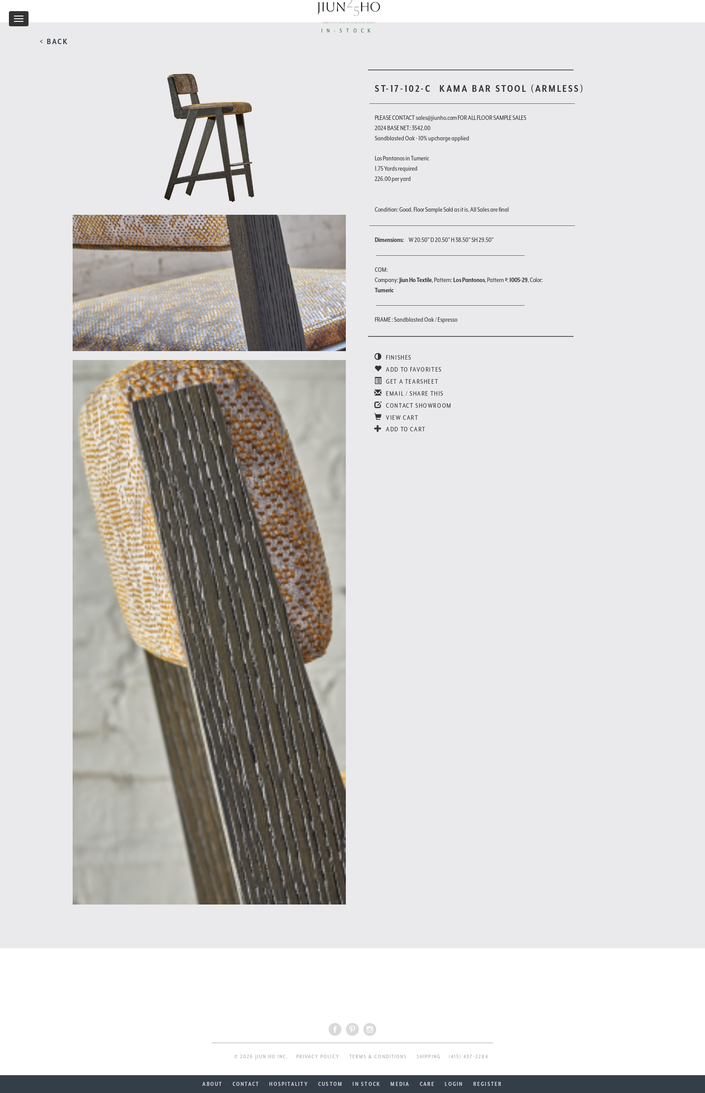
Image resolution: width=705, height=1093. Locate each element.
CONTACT (246, 1084)
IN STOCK (366, 1084)
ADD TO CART (400, 429)
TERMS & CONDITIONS (378, 1057)
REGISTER (488, 1084)
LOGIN (454, 1084)
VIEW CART (396, 417)
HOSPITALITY (288, 1084)
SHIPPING (429, 1057)
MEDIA (400, 1084)
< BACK (54, 41)
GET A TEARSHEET (406, 381)
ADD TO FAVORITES (408, 369)
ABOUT (212, 1084)
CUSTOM (330, 1084)
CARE (427, 1084)
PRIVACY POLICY (318, 1057)
